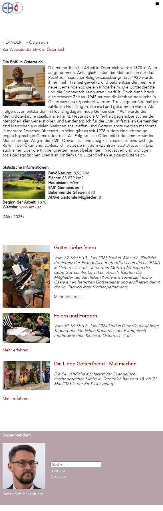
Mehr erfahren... (68, 296)
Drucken (58, 476)
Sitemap (58, 470)
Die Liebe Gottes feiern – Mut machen (95, 364)
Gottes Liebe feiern (75, 248)
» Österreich (38, 42)
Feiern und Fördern (75, 316)
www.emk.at (30, 207)
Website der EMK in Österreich (37, 49)
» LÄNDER (14, 42)
